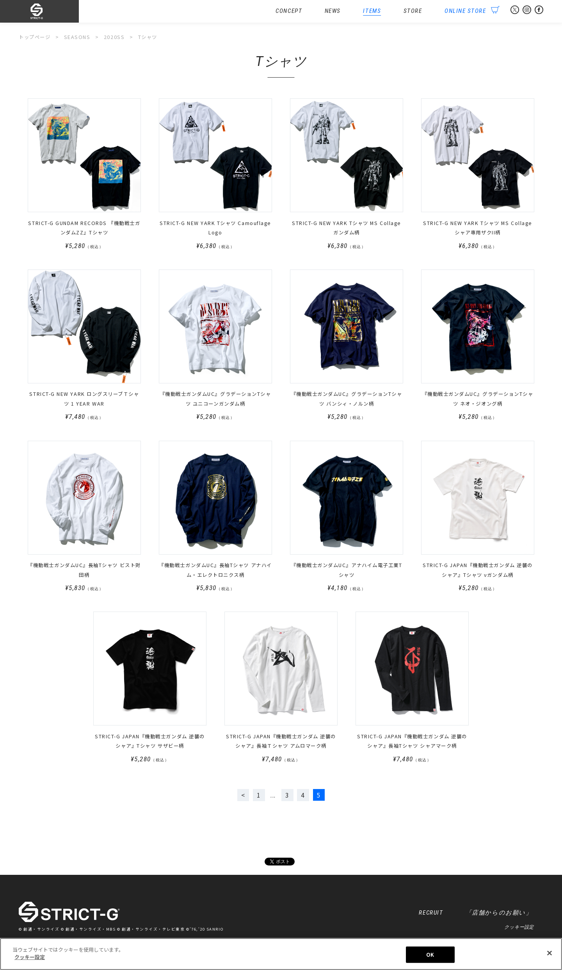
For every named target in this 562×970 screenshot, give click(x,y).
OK (430, 954)
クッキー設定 (519, 927)
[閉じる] (549, 952)
